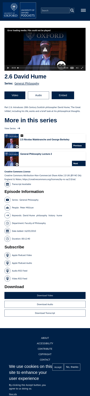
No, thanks (72, 367)
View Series (10, 128)
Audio (38, 95)
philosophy (41, 215)
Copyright (45, 354)
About (45, 338)
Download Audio (45, 304)
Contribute (45, 349)
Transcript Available (21, 184)
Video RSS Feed (19, 279)
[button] (45, 49)
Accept (58, 367)
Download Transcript (45, 313)
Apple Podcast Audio (22, 263)
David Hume (29, 215)
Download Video (45, 296)
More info (13, 394)
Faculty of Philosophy (35, 223)
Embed (63, 95)
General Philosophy (26, 84)
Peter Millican (27, 208)
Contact (45, 360)
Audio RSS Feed (19, 271)
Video (15, 95)
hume (59, 215)
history (52, 215)
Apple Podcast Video (22, 255)
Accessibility (45, 343)
